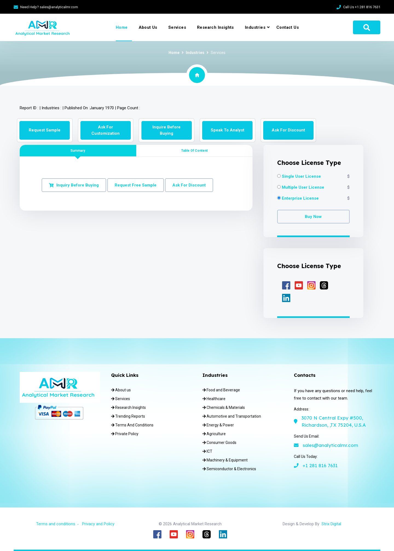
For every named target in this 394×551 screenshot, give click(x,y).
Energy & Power (218, 425)
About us (121, 390)
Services (177, 27)
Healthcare (213, 399)
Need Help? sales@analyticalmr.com (49, 7)
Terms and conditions (55, 523)
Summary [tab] (77, 151)
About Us (148, 27)
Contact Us (287, 27)
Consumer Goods (219, 442)
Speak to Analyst (227, 130)
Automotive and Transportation (231, 416)
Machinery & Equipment (225, 460)
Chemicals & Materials (223, 407)
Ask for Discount (288, 130)
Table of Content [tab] (194, 151)
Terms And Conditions (132, 425)
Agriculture (214, 434)
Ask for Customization (105, 130)
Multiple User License (303, 187)
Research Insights (215, 27)
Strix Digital (331, 523)
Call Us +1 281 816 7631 (361, 7)
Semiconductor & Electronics (229, 469)
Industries (255, 27)
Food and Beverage (221, 390)
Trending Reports (128, 416)
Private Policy (124, 434)
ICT (207, 451)
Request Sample (44, 130)
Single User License (301, 176)
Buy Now (313, 216)
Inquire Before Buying (166, 130)
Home (122, 27)
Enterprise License (300, 198)
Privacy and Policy (98, 523)
